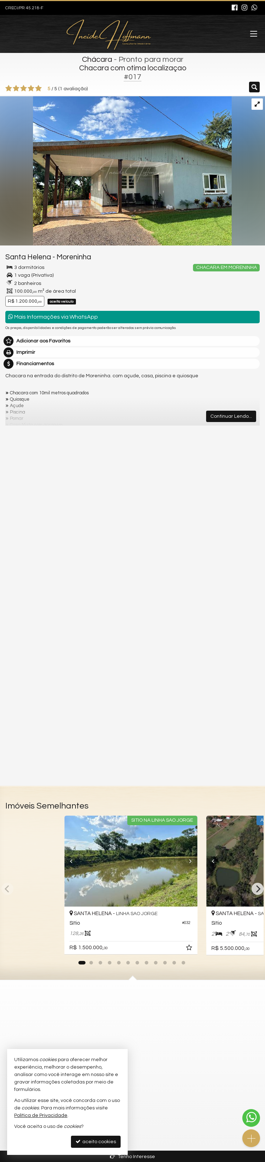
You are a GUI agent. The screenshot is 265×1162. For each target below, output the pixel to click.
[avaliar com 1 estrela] (8, 88)
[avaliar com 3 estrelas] (23, 88)
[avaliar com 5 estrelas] (38, 88)
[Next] (200, 861)
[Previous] (64, 861)
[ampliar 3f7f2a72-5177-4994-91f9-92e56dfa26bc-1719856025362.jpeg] (116, 170)
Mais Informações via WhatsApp (53, 317)
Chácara (97, 59)
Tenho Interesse (132, 1156)
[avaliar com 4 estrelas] (31, 88)
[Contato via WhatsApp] (251, 1118)
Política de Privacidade (40, 1115)
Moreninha (73, 257)
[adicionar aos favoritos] (193, 948)
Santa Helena (28, 257)
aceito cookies (96, 1141)
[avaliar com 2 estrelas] (16, 88)
